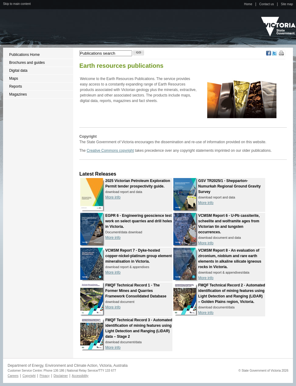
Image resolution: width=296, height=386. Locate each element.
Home (248, 4)
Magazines (18, 94)
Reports (15, 86)
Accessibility (80, 375)
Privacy (45, 375)
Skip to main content (17, 3)
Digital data (18, 70)
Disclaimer (61, 375)
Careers (13, 375)
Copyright (29, 375)
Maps (13, 78)
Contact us (266, 4)
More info (113, 197)
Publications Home (24, 55)
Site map (287, 4)
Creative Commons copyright (110, 150)
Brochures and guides (27, 62)
